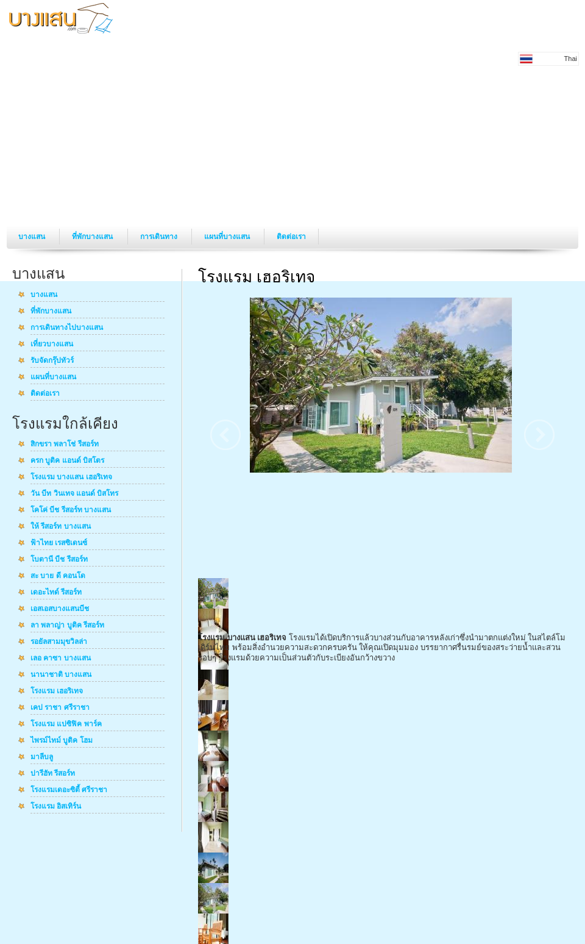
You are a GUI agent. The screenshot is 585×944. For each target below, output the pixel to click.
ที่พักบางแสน (93, 236)
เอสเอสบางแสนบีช (59, 609)
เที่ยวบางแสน (51, 344)
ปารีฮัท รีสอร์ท (52, 774)
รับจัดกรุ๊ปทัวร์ (52, 361)
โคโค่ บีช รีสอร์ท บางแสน (70, 510)
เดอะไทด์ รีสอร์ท (56, 592)
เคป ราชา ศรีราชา (60, 708)
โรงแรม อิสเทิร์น (55, 806)
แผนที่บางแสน (228, 236)
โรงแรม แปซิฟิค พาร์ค (66, 724)
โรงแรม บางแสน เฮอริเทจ (71, 477)
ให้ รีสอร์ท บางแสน (60, 527)
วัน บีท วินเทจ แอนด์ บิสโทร (74, 494)
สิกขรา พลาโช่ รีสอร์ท (64, 444)
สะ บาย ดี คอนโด (57, 576)
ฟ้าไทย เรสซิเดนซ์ (58, 543)
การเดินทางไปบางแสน (66, 328)
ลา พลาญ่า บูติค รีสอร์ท (67, 625)
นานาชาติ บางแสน (60, 675)
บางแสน (32, 236)
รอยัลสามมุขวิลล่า (58, 642)
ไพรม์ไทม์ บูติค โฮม (61, 741)
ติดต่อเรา (291, 236)
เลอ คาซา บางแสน (60, 658)
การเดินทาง (159, 236)
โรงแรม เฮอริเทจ (56, 691)
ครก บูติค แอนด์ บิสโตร (67, 461)
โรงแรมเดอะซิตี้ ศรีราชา (68, 790)
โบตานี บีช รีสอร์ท (59, 559)
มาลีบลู (41, 757)
